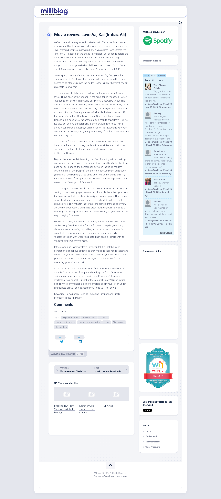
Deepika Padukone (70, 317)
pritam (107, 322)
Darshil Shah (159, 179)
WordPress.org (152, 447)
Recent (153, 75)
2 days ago (167, 145)
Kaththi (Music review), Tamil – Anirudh (87, 406)
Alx (125, 476)
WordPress (109, 476)
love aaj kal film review (65, 322)
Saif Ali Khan (61, 327)
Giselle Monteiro (89, 317)
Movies (80, 351)
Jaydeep (157, 113)
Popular (161, 75)
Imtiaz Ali (104, 317)
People (146, 75)
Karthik (71, 351)
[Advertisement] (160, 316)
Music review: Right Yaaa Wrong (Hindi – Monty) (64, 406)
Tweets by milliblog (152, 61)
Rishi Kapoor (119, 322)
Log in (148, 431)
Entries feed (151, 436)
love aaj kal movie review (89, 322)
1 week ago (167, 173)
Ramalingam (159, 151)
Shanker (157, 201)
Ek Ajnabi (108, 402)
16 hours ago (165, 107)
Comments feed (153, 442)
